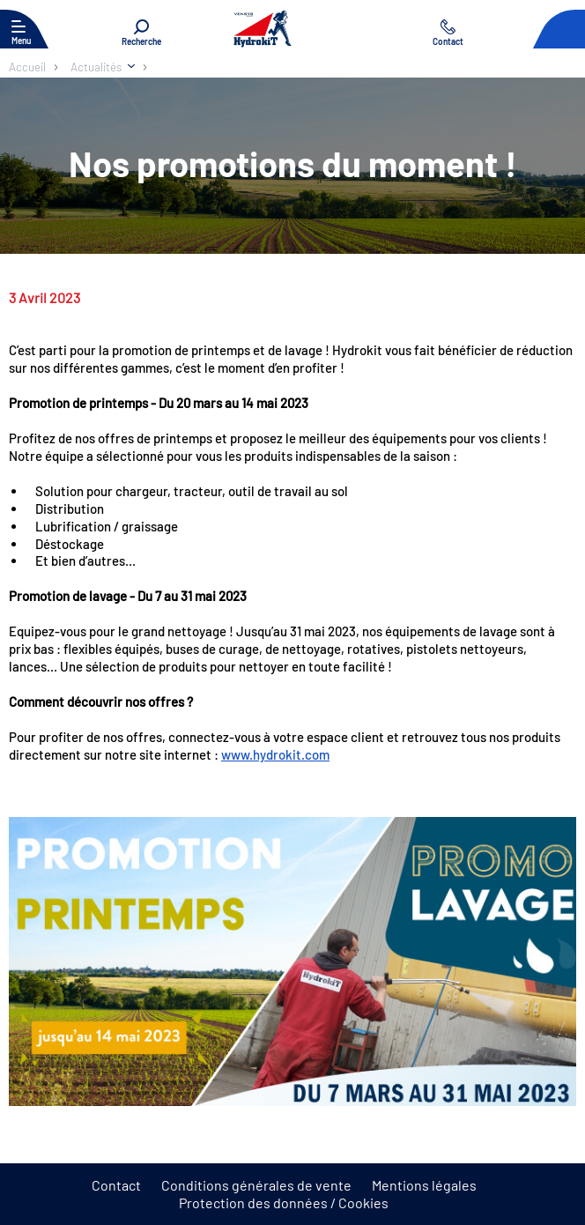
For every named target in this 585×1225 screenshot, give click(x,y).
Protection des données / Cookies (284, 1202)
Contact (116, 1185)
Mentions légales (424, 1185)
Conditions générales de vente (256, 1185)
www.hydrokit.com (275, 754)
